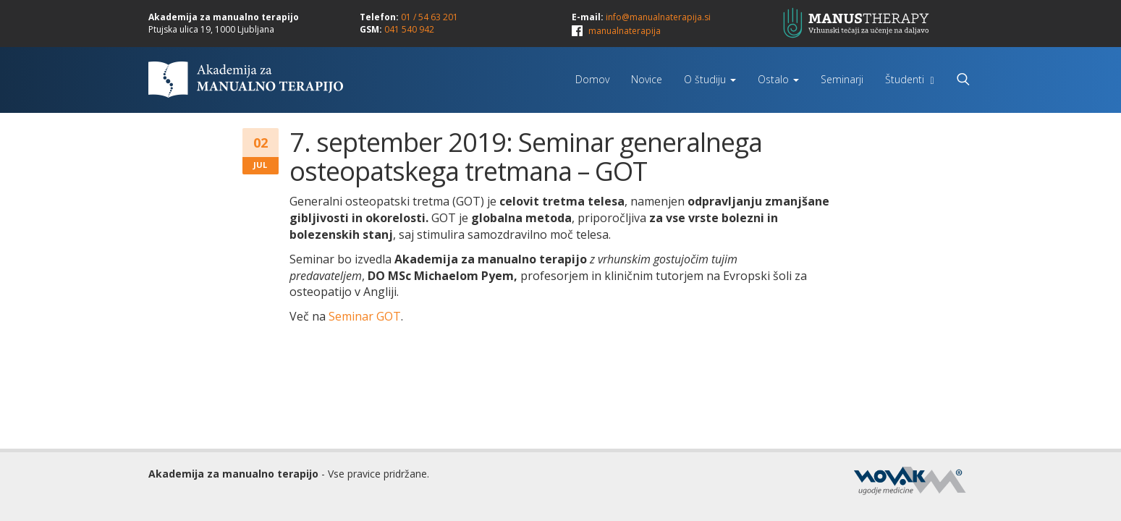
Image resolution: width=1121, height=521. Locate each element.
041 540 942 (409, 29)
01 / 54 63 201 (429, 17)
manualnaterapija (624, 31)
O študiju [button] (710, 79)
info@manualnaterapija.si (658, 17)
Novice (646, 79)
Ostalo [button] (778, 79)
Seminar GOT (365, 316)
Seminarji (842, 79)
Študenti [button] (909, 79)
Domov (592, 79)
